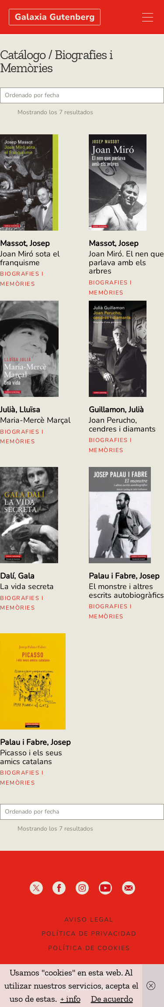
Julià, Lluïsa (20, 409)
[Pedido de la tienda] (82, 95)
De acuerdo (112, 998)
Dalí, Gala (17, 576)
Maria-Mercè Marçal (35, 420)
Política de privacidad (89, 934)
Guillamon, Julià (116, 409)
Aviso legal (89, 920)
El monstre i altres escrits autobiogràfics (126, 590)
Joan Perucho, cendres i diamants (122, 424)
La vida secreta (27, 586)
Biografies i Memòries (21, 279)
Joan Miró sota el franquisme (29, 258)
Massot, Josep (25, 243)
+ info (70, 998)
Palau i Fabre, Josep (124, 576)
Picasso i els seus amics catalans (31, 757)
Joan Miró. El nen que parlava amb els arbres (126, 263)
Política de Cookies (89, 948)
